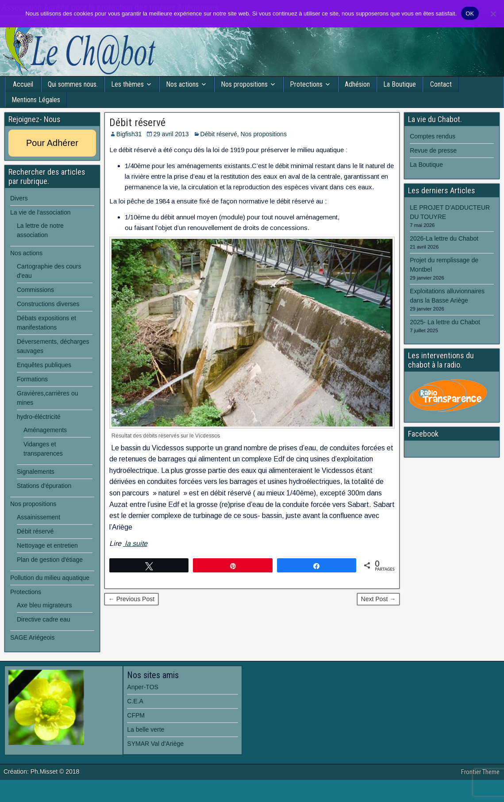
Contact (441, 84)
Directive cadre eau (43, 619)
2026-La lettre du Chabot (444, 238)
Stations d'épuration (44, 485)
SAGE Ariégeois (32, 637)
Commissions (35, 289)
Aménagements (45, 430)
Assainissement (38, 517)
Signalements (35, 471)
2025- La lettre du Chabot (445, 322)
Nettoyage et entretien (47, 545)
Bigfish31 (129, 134)
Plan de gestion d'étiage (50, 559)
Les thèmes (127, 84)
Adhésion (357, 84)
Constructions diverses (48, 303)
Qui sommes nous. (73, 84)
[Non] (493, 13)
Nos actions (182, 84)
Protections (306, 84)
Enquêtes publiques (44, 364)
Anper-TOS (142, 687)
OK (470, 13)
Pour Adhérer (52, 143)
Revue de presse (433, 150)
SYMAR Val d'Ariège (155, 743)
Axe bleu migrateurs (44, 605)
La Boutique (399, 84)
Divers (19, 198)
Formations (32, 379)
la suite (135, 543)
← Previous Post (131, 598)
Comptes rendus (432, 136)
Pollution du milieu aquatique (49, 577)
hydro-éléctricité (39, 416)
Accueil (23, 84)
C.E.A (135, 701)
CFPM (136, 715)
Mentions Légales (36, 100)
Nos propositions (244, 84)
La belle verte (145, 729)
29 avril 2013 (171, 134)
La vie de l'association (40, 212)
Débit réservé (137, 122)
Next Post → (378, 598)
